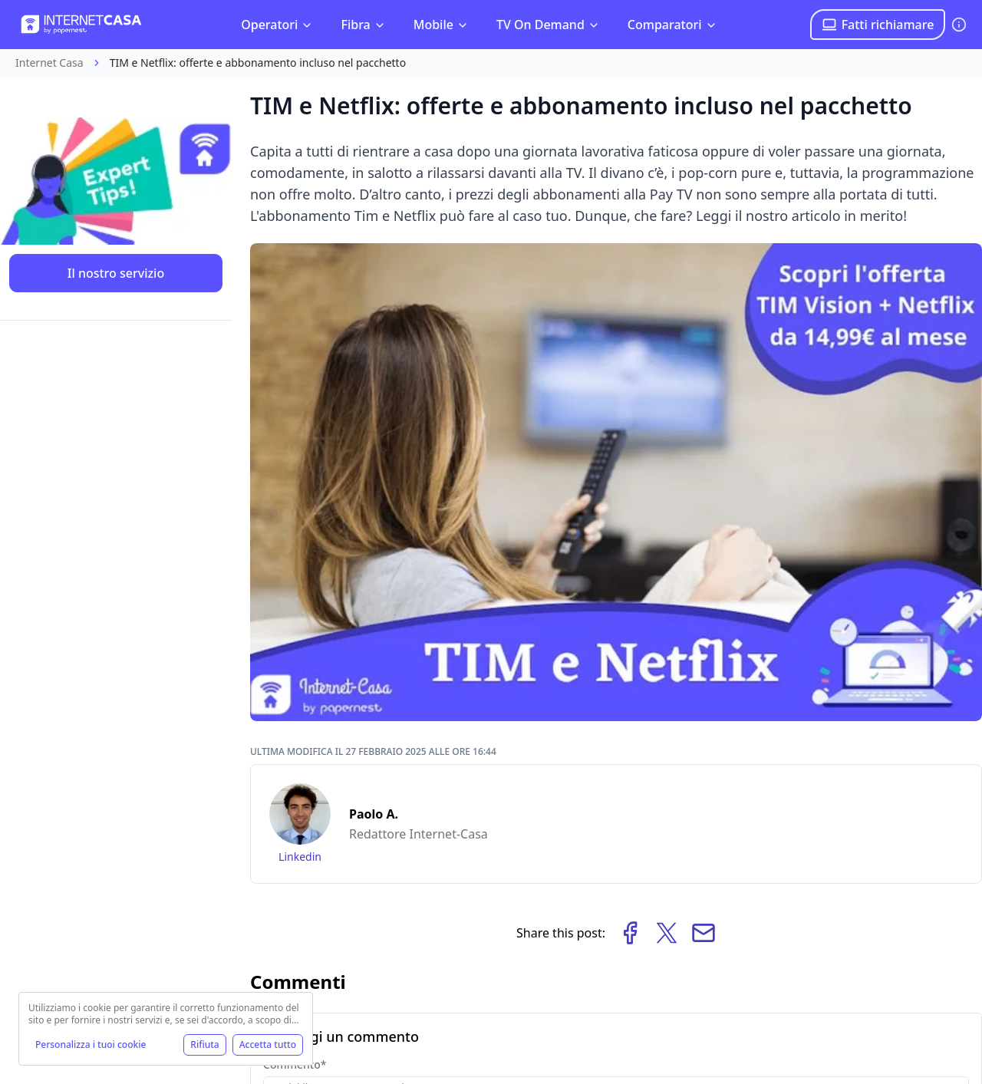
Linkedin (299, 856)
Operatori (277, 24)
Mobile (441, 24)
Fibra (363, 24)
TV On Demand (548, 24)
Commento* (294, 1064)
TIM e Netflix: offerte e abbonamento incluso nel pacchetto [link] (258, 62)
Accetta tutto (267, 1044)
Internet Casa (49, 62)
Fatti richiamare (878, 24)
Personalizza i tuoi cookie (90, 1044)
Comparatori (672, 24)
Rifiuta (204, 1044)
